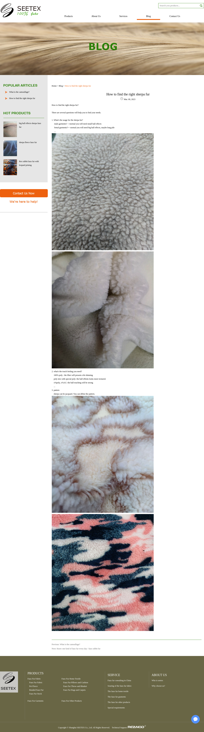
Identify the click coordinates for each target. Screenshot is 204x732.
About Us (96, 16)
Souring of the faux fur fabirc (120, 686)
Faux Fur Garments (35, 701)
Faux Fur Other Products (72, 701)
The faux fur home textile (118, 691)
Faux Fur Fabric (34, 679)
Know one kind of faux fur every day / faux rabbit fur (78, 648)
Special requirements (116, 707)
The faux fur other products (119, 702)
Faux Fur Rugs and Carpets (74, 690)
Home (54, 86)
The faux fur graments (117, 697)
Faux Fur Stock (35, 694)
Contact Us (174, 16)
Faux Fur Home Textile (71, 679)
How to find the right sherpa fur (22, 98)
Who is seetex (157, 680)
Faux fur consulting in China (119, 680)
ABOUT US (159, 675)
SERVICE (114, 675)
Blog (148, 16)
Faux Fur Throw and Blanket (75, 686)
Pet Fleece (33, 686)
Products (68, 16)
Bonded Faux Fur (36, 690)
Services (123, 16)
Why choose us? (158, 686)
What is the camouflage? (19, 92)
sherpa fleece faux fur (28, 142)
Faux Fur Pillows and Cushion (75, 682)
